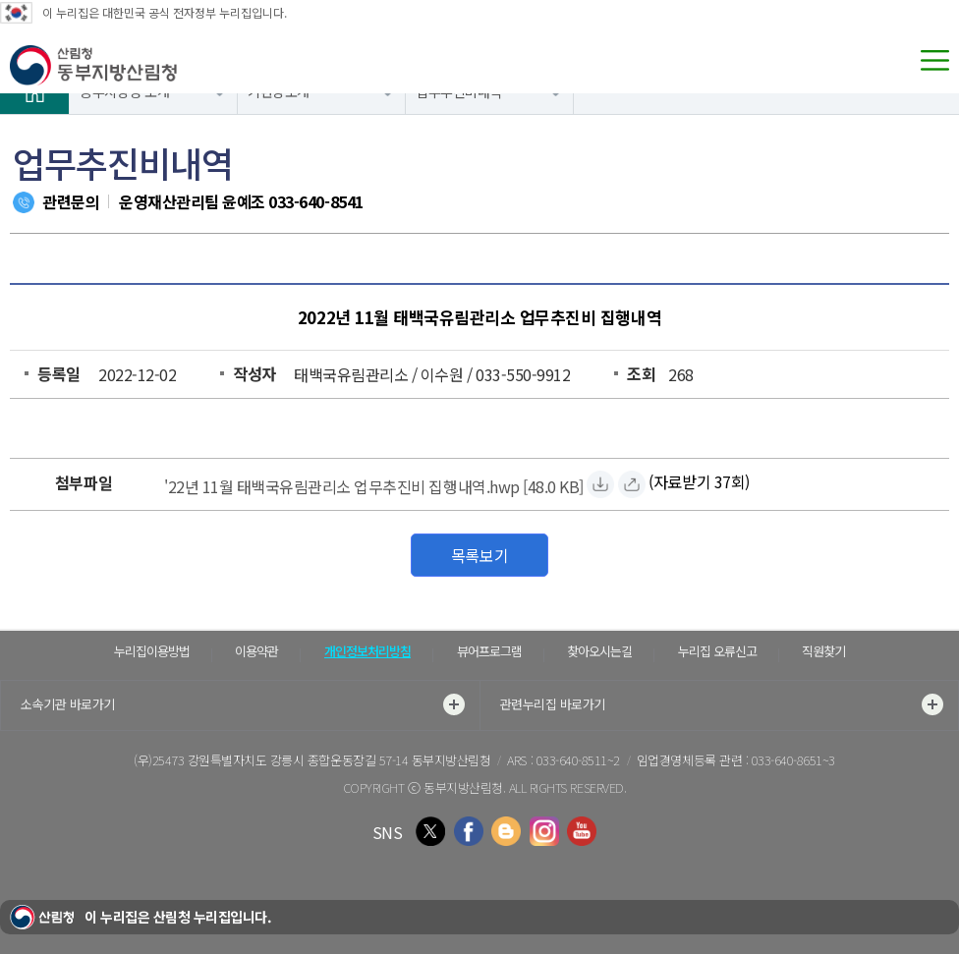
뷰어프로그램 (489, 651)
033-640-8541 (315, 201)
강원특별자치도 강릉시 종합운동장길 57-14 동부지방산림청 (339, 760)
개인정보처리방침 (367, 651)
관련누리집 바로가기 (722, 704)
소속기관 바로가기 (243, 704)
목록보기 (479, 555)
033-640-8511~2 (578, 760)
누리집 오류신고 (717, 651)
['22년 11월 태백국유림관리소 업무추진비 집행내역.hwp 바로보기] (632, 484)
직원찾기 (823, 651)
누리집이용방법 (152, 651)
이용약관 (256, 651)
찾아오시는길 (599, 651)
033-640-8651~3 (793, 760)
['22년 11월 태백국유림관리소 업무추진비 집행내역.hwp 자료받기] (374, 484)
